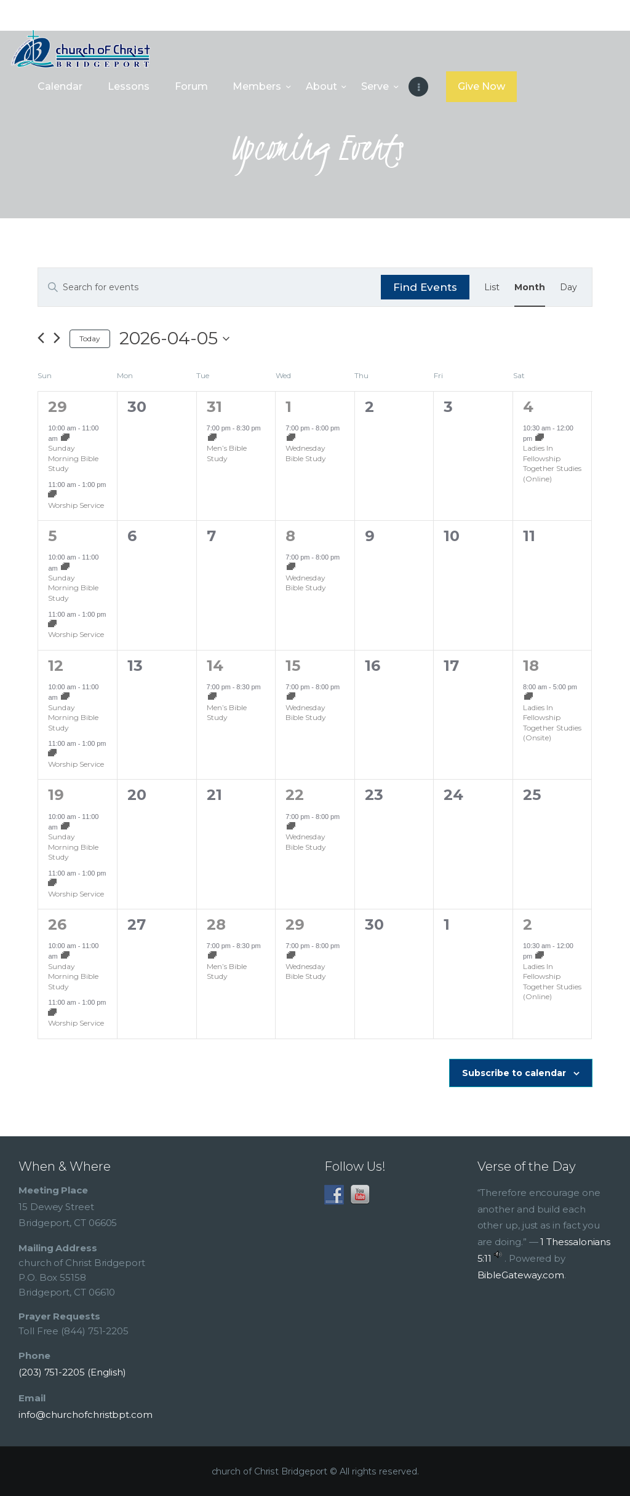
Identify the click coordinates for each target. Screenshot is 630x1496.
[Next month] (57, 339)
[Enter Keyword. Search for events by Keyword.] (209, 287)
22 (294, 795)
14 (215, 666)
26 (57, 924)
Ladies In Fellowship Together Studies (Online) (552, 463)
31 (214, 407)
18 (531, 666)
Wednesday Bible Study (305, 453)
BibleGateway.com (521, 1275)
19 (56, 795)
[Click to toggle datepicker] (174, 339)
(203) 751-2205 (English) (72, 1372)
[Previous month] (41, 339)
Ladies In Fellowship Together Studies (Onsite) (552, 723)
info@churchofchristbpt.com (85, 1414)
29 (57, 407)
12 (55, 666)
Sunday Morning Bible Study (73, 458)
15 (292, 666)
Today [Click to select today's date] (89, 338)
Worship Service (76, 505)
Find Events (425, 287)
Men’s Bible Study (227, 453)
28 (216, 924)
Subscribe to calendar (514, 1072)
